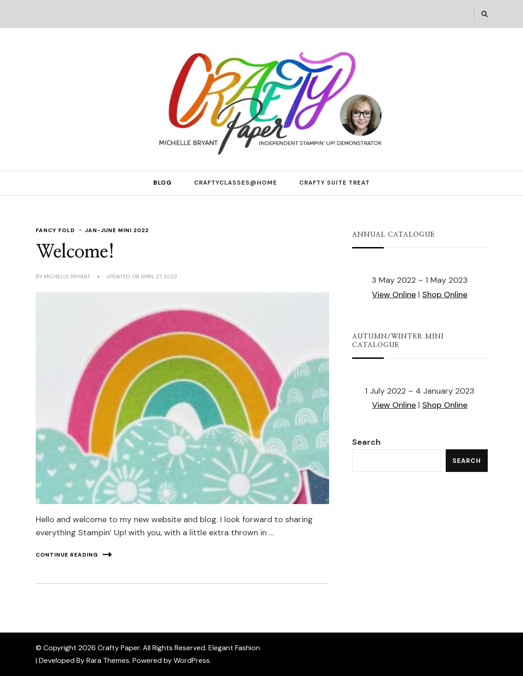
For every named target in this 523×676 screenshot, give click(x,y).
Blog (162, 182)
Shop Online (444, 294)
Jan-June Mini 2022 (117, 230)
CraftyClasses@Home (235, 182)
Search (366, 442)
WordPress (192, 660)
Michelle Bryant (67, 276)
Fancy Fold (55, 230)
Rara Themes (107, 660)
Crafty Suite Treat (334, 182)
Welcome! (75, 252)
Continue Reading (74, 554)
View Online (394, 294)
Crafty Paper (119, 647)
